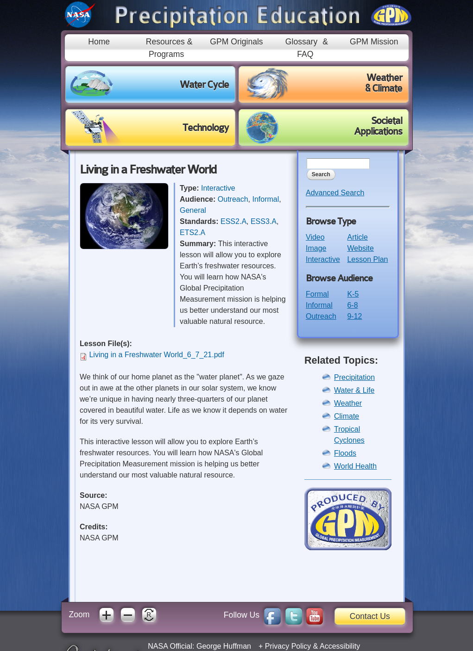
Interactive (218, 188)
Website (360, 248)
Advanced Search (335, 193)
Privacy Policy (288, 646)
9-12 (354, 316)
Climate (346, 416)
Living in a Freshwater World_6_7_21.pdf (156, 355)
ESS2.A (233, 221)
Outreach (233, 199)
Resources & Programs (169, 47)
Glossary (301, 41)
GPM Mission (374, 41)
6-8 (352, 305)
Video (315, 237)
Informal (265, 199)
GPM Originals (236, 41)
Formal (317, 294)
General (193, 210)
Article (357, 237)
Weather (348, 403)
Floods (345, 453)
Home (99, 41)
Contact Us (370, 616)
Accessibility (340, 646)
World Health (355, 466)
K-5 (353, 294)
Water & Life (354, 390)
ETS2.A (192, 232)
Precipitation (354, 377)
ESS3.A (264, 221)
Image (316, 248)
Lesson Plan (367, 259)
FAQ (305, 54)
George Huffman (223, 646)
